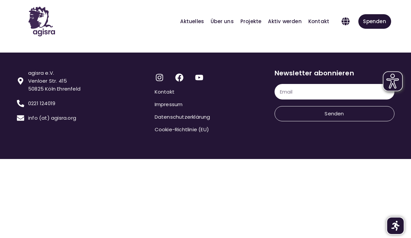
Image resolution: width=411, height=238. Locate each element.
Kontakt (318, 21)
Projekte (250, 21)
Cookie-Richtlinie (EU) (182, 129)
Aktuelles (192, 21)
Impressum (169, 104)
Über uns (221, 21)
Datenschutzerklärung (182, 116)
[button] (345, 21)
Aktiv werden (284, 21)
